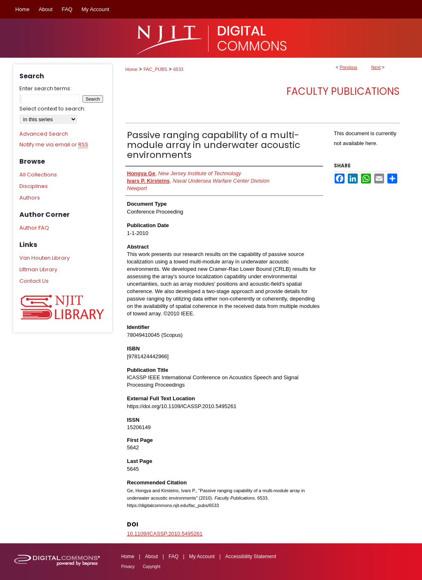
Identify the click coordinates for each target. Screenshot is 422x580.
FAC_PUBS (155, 69)
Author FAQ (34, 228)
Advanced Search (43, 134)
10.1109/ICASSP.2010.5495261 (164, 534)
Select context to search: (52, 109)
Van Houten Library (44, 258)
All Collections (38, 174)
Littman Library (38, 269)
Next (376, 67)
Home (131, 69)
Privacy (128, 566)
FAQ (173, 556)
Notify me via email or (53, 145)
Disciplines (33, 186)
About (151, 556)
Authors (29, 198)
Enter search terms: (45, 88)
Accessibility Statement (250, 556)
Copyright (151, 566)
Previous (348, 67)
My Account (202, 556)
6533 (178, 69)
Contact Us (34, 281)
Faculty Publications (343, 91)
